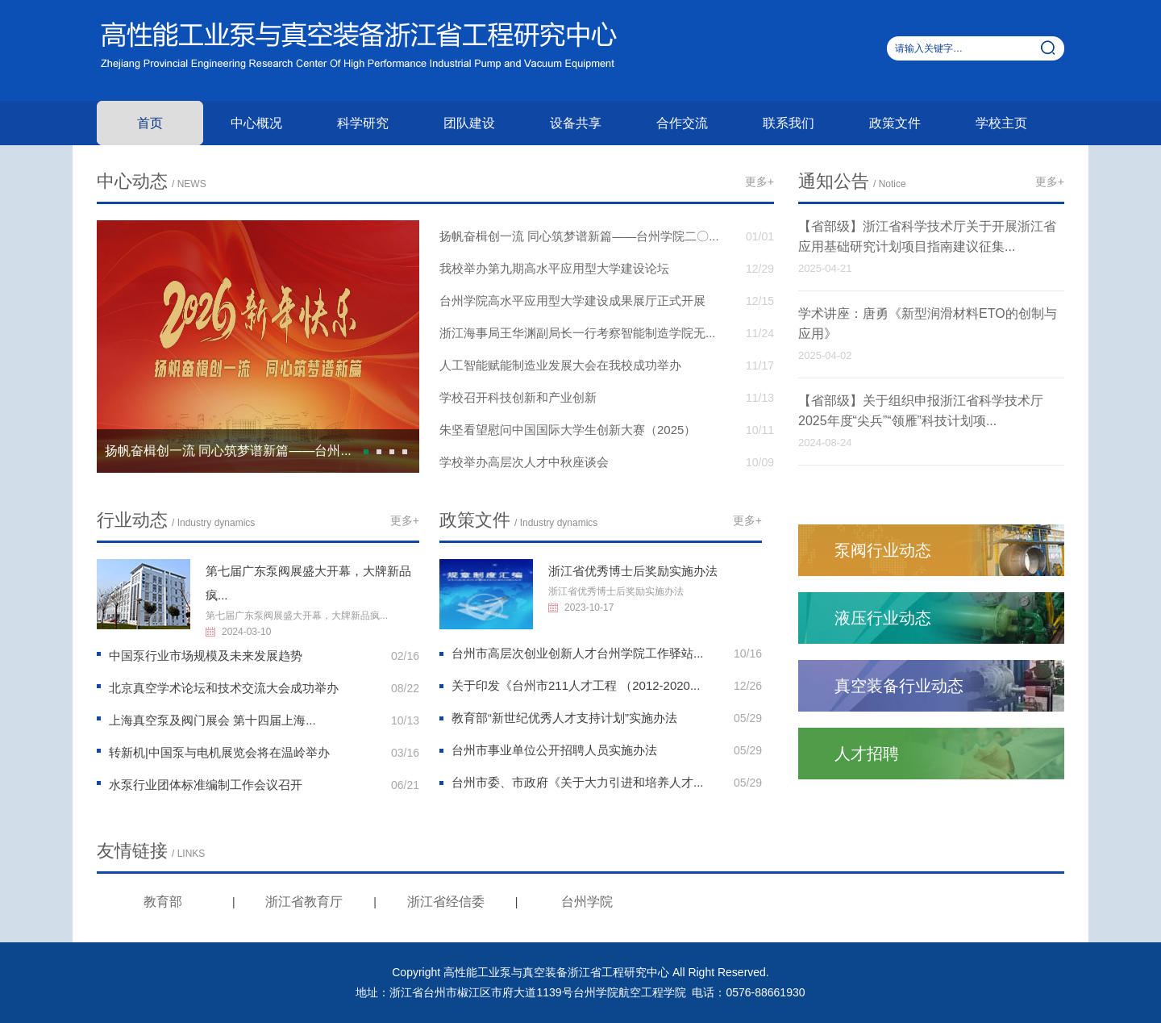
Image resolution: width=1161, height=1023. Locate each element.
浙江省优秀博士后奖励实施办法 (633, 571)
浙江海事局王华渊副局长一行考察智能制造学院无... (577, 333)
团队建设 (469, 123)
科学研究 (363, 123)
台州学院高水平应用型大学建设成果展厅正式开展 (572, 300)
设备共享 (575, 123)
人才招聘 (866, 753)
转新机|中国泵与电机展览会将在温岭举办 (219, 752)
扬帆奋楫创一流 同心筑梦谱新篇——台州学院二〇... (579, 236)
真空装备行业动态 (898, 686)
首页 (150, 123)
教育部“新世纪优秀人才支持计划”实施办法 (564, 717)
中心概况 (256, 123)
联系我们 (788, 123)
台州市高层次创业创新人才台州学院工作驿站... (578, 653)
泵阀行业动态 (882, 550)
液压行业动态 (882, 618)
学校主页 (1001, 123)
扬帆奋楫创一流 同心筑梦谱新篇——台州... (228, 450)
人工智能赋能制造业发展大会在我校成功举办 (560, 365)
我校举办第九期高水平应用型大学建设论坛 (554, 268)
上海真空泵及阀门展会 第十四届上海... (212, 720)
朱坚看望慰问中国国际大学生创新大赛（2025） (567, 429)
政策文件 (895, 123)
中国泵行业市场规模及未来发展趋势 (205, 655)
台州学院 (587, 901)
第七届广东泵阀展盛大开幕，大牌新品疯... (297, 615)
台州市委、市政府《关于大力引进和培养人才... (578, 782)
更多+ (759, 181)
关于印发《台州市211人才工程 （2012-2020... (576, 685)
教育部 (163, 901)
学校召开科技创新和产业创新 (518, 397)
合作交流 (682, 123)
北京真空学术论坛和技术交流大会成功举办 (224, 688)
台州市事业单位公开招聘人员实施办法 (554, 750)
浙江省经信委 (446, 901)
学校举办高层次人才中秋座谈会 (524, 462)
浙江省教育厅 (304, 901)
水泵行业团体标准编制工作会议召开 (205, 784)
